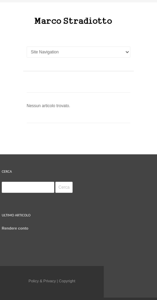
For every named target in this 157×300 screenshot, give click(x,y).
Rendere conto (15, 228)
